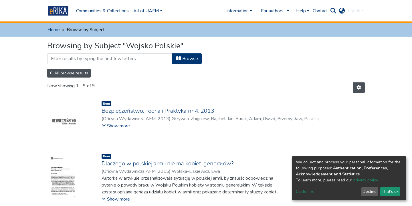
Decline (370, 191)
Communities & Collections (102, 11)
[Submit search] (333, 11)
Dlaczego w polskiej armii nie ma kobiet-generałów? (168, 163)
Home (53, 30)
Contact (320, 11)
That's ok (390, 191)
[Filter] (110, 58)
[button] (342, 10)
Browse (187, 59)
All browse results (69, 73)
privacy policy (365, 180)
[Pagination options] (359, 87)
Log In (354, 11)
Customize (305, 191)
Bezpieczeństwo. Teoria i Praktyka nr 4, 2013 (158, 111)
